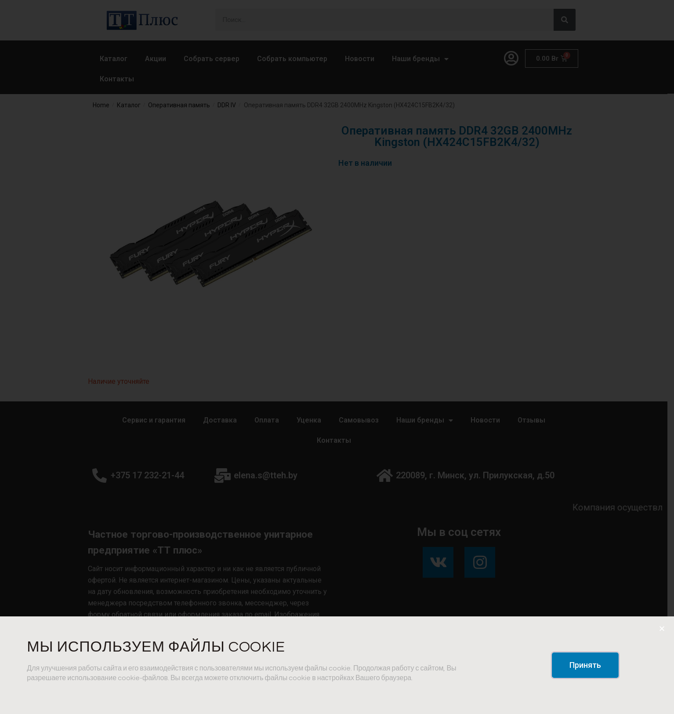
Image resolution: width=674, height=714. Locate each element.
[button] (585, 665)
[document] (337, 357)
